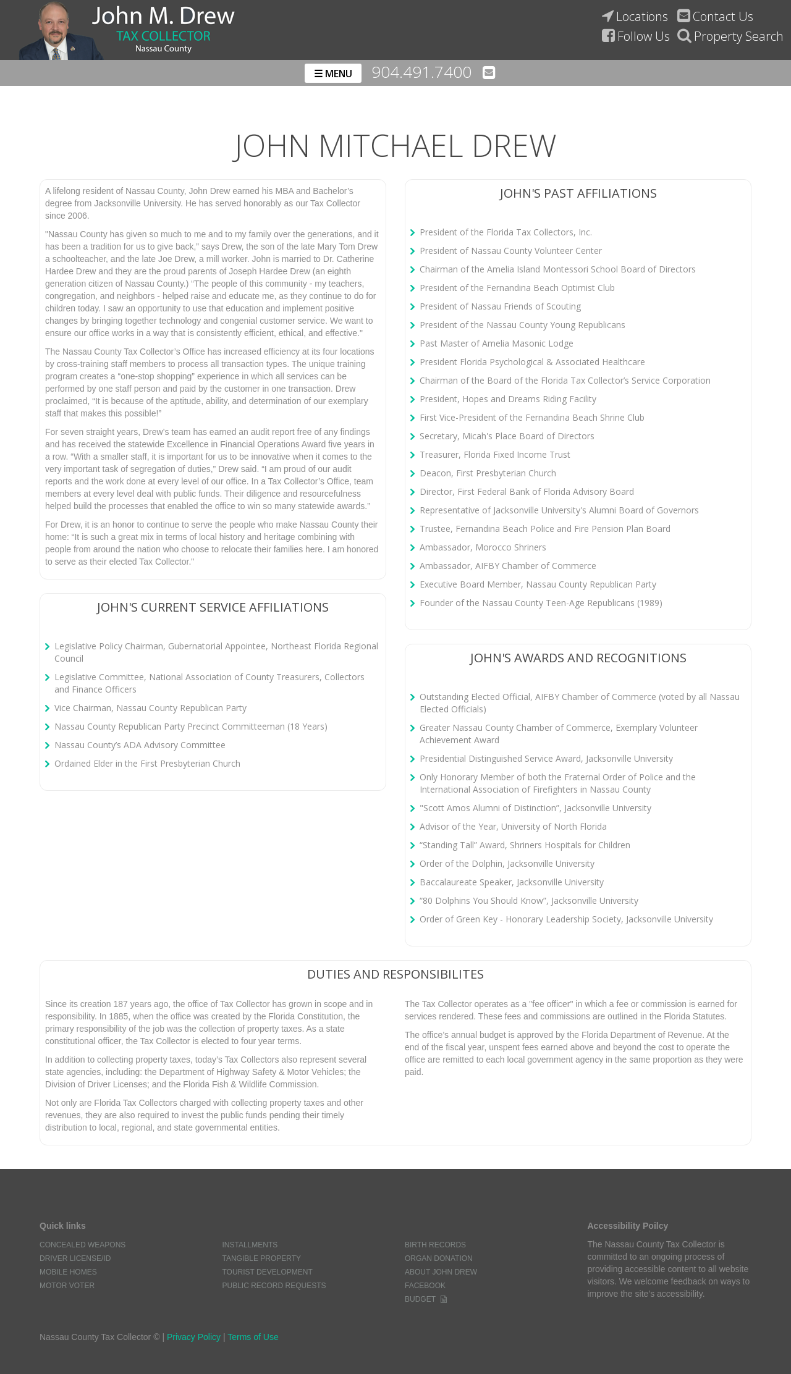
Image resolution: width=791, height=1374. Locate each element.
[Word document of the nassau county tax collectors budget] (444, 1299)
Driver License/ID (75, 1258)
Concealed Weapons (82, 1245)
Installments (249, 1245)
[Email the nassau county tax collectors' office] (488, 72)
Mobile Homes (68, 1272)
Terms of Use (252, 1337)
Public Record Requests (274, 1285)
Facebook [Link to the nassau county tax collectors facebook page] (425, 1285)
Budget (420, 1299)
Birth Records (435, 1245)
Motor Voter (67, 1285)
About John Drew (441, 1272)
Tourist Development (267, 1272)
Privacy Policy (194, 1337)
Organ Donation (439, 1258)
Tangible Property (261, 1258)
